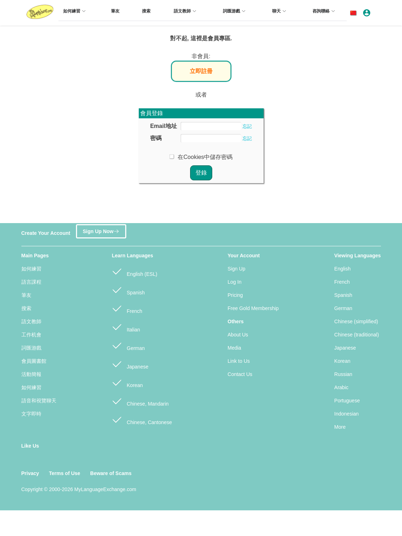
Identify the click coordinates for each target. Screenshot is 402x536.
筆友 (26, 295)
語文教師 (31, 321)
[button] (354, 13)
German (128, 345)
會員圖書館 (33, 361)
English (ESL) (134, 271)
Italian (126, 327)
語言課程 (31, 282)
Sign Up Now (101, 231)
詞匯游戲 (31, 348)
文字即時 (31, 414)
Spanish (128, 289)
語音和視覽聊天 (38, 400)
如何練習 (31, 269)
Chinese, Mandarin (140, 401)
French (127, 308)
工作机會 (31, 334)
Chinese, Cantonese (142, 419)
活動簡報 (31, 374)
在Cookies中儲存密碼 (205, 157)
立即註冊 (201, 71)
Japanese (130, 364)
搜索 (26, 308)
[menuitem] (75, 14)
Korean (127, 382)
